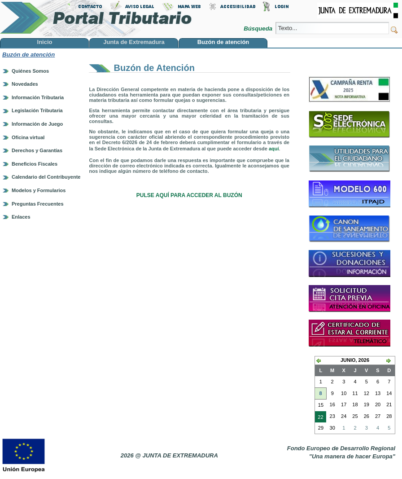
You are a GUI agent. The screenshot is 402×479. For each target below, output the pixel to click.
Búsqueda (259, 28)
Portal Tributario (96, 18)
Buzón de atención (28, 54)
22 (319, 417)
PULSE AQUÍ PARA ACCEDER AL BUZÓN (189, 195)
